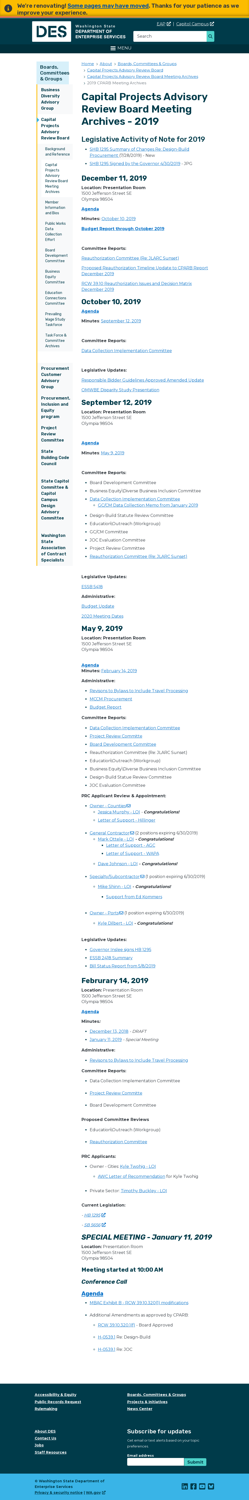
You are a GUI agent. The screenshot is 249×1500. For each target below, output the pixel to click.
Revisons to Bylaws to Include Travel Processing (139, 690)
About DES (45, 1431)
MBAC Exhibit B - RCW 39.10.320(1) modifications (139, 1302)
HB (95, 1215)
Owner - (110, 805)
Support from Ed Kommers (134, 896)
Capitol (195, 24)
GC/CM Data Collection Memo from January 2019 (148, 505)
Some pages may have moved (108, 5)
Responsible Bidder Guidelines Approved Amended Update (142, 380)
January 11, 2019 (106, 1039)
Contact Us (45, 1438)
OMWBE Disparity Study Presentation (120, 389)
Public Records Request (58, 1402)
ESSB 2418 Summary (111, 957)
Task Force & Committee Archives (56, 340)
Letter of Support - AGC (130, 845)
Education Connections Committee (55, 298)
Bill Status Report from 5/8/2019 (122, 966)
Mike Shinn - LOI (114, 886)
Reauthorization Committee (118, 1141)
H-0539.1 (106, 1337)
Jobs (39, 1445)
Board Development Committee (56, 255)
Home (87, 63)
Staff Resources (51, 1452)
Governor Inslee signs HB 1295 (120, 949)
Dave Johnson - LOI (118, 863)
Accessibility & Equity (55, 1395)
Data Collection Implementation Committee (126, 350)
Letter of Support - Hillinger (126, 820)
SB (95, 1224)
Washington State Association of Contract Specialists (53, 548)
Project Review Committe (116, 736)
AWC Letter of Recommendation (131, 1176)
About (106, 63)
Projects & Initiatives (147, 1402)
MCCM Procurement (111, 699)
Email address (140, 1455)
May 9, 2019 (112, 453)
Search (212, 37)
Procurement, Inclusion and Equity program (55, 407)
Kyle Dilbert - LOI (115, 923)
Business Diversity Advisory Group (50, 99)
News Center (139, 1409)
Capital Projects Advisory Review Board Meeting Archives (56, 178)
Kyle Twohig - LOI (138, 1166)
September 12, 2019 (121, 321)
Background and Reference (57, 152)
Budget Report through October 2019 (122, 228)
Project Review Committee (52, 434)
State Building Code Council (55, 457)
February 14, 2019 (119, 670)
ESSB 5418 (92, 586)
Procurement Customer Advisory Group (55, 377)
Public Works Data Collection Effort (55, 231)
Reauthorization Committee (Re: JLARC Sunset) (130, 258)
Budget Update (97, 606)
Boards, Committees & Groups (54, 73)
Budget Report (106, 707)
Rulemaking (46, 1409)
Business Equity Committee (55, 276)
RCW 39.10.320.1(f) (116, 1325)
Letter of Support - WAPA (132, 853)
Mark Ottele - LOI (116, 839)
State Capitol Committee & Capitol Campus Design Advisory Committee (55, 500)
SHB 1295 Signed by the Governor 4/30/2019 (135, 163)
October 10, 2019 (119, 218)
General (112, 833)
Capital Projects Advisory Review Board (55, 128)
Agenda (90, 209)
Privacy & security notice (59, 1493)
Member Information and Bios (55, 207)
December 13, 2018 (109, 1031)
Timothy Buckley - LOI (144, 1190)
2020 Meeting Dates (102, 616)
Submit (195, 1462)
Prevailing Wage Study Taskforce (55, 319)
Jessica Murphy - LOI (119, 812)
